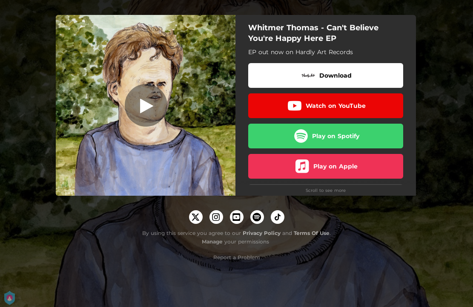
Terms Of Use (312, 233)
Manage (212, 241)
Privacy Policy (262, 233)
